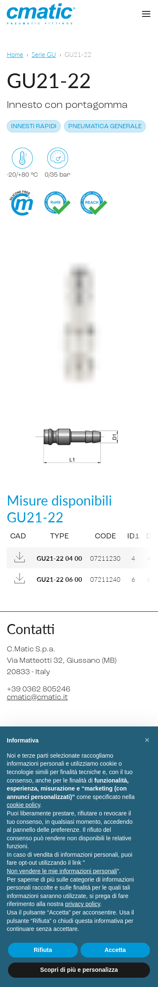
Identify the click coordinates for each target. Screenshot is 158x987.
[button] (147, 740)
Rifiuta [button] (43, 950)
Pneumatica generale (105, 127)
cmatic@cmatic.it (37, 698)
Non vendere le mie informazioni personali (62, 871)
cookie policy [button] (23, 804)
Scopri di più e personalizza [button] (79, 969)
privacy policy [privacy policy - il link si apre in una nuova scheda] (82, 904)
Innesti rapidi (33, 127)
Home (15, 54)
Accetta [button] (115, 950)
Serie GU (44, 54)
